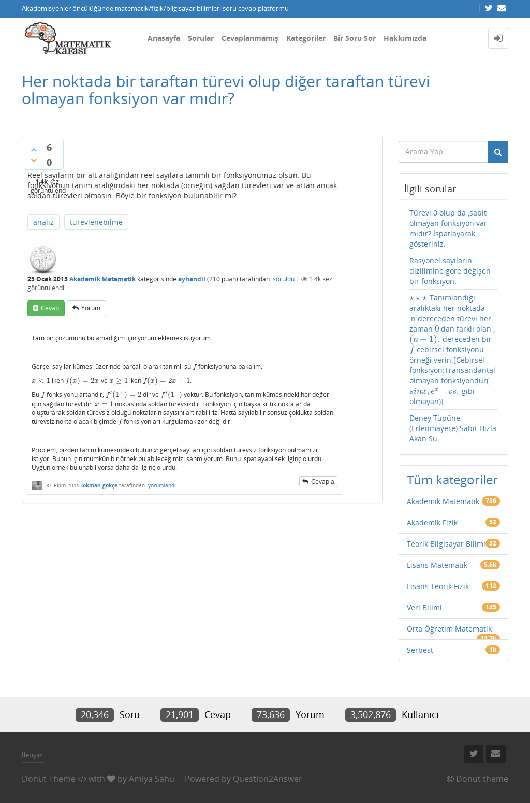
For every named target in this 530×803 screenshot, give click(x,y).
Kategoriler (306, 38)
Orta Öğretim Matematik (449, 629)
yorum (90, 308)
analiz (43, 222)
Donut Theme (49, 778)
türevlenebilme (96, 222)
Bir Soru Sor (354, 38)
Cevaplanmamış (250, 38)
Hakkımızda (405, 38)
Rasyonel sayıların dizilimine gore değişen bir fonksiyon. (450, 270)
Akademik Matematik (102, 279)
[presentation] (195, 366)
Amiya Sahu (151, 778)
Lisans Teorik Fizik (438, 586)
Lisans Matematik (437, 565)
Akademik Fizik (432, 522)
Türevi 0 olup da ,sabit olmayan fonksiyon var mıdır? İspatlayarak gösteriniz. (448, 228)
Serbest (420, 650)
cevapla (322, 481)
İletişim (33, 754)
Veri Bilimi (424, 607)
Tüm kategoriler (452, 479)
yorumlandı (162, 485)
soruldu (284, 279)
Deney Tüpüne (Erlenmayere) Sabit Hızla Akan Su (452, 428)
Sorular (201, 38)
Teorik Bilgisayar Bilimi (446, 544)
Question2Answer (267, 778)
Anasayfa (164, 38)
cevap (50, 308)
